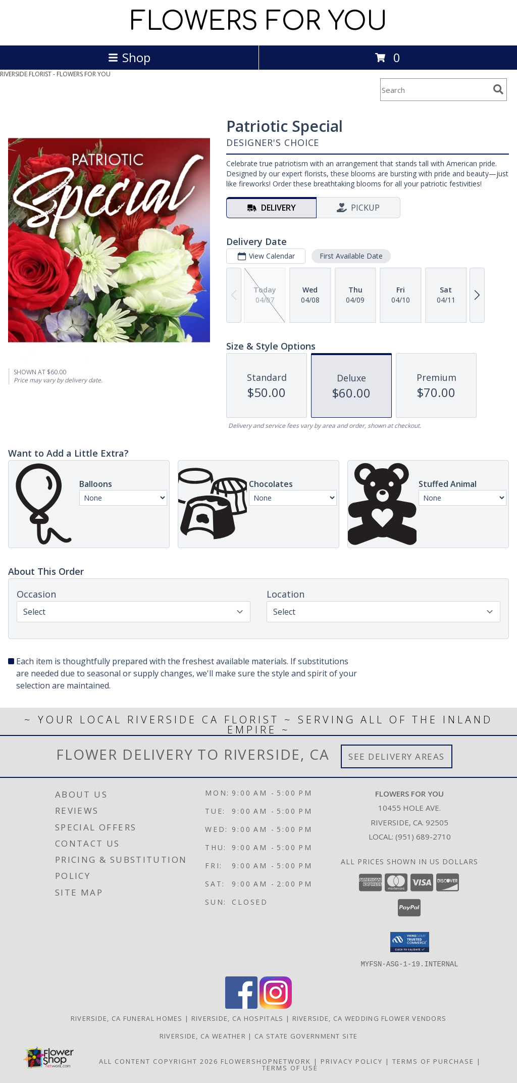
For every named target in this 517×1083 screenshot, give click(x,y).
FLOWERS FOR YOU (258, 22)
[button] (409, 942)
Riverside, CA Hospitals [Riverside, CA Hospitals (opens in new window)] (237, 1017)
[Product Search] (435, 90)
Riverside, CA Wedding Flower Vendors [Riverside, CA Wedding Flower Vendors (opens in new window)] (369, 1017)
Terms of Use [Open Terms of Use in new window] (290, 1067)
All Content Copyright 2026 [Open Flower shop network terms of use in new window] (158, 1060)
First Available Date (351, 256)
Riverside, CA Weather (203, 1035)
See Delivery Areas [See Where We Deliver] (396, 756)
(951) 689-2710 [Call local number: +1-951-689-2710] (423, 836)
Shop (129, 57)
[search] (498, 89)
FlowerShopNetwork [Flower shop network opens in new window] (266, 1060)
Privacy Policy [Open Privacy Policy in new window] (352, 1060)
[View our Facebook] (241, 1005)
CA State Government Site (305, 1035)
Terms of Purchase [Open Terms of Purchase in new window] (433, 1060)
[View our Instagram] (276, 1005)
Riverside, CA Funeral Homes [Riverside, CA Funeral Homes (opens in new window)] (127, 1017)
